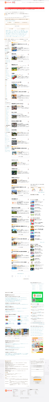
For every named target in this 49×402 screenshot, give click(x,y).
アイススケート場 (8, 34)
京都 (25, 9)
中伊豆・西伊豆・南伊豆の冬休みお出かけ (22, 299)
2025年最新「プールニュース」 (8, 149)
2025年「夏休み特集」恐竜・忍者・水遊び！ (7, 147)
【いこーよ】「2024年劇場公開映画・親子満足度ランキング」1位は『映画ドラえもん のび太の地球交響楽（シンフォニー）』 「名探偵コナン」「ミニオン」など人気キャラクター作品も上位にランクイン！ (19, 384)
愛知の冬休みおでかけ (25, 304)
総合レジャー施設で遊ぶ (8, 347)
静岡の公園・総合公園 (25, 366)
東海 (17, 9)
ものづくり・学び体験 (7, 141)
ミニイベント (6, 143)
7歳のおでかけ (40, 288)
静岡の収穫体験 (19, 364)
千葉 (14, 9)
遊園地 (10, 30)
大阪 (24, 9)
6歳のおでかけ (33, 288)
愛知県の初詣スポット (19, 308)
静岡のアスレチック (21, 366)
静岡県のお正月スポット (14, 311)
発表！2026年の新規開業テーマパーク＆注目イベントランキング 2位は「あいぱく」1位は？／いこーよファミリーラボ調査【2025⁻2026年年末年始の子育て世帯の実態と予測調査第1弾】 (19, 380)
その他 (23, 36)
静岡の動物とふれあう (15, 364)
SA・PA (24, 35)
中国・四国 (29, 9)
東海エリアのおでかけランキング (9, 343)
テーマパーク (12, 30)
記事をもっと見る (17, 338)
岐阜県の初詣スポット (8, 308)
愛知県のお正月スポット (21, 311)
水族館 (23, 30)
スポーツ (6, 134)
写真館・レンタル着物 (12, 36)
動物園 (15, 30)
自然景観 (27, 353)
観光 (25, 34)
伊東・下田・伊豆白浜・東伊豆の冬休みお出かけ (20, 297)
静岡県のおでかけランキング (24, 343)
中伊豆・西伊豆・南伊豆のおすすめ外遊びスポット (37, 335)
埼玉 (15, 9)
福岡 (34, 9)
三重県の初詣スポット (25, 308)
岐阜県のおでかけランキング (17, 343)
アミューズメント (17, 35)
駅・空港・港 (7, 36)
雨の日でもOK (34, 2)
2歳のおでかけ (33, 285)
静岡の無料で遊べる (12, 366)
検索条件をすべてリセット (26, 16)
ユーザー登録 (6, 376)
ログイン (43, 0)
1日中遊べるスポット (42, 2)
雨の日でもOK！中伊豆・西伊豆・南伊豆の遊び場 (36, 330)
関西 (23, 9)
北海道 (8, 9)
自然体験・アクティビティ (18, 36)
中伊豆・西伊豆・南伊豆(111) (13, 24)
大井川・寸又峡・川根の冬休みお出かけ (10, 301)
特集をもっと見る (42, 242)
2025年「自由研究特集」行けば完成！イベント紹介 (8, 151)
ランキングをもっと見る (41, 324)
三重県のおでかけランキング (16, 344)
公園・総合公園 (25, 354)
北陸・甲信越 (21, 9)
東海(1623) (10, 20)
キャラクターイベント (7, 144)
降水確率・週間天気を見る (41, 192)
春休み (32, 2)
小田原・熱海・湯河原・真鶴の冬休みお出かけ (10, 299)
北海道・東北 (6, 9)
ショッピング (17, 34)
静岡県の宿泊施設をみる (20, 273)
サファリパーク (18, 30)
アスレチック (21, 354)
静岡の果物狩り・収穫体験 (8, 371)
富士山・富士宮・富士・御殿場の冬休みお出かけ (11, 298)
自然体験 (6, 133)
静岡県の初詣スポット (13, 308)
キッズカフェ (21, 35)
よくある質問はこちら (37, 382)
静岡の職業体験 (22, 364)
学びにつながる (19, 347)
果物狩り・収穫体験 (7, 354)
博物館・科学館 (12, 354)
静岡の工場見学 (6, 364)
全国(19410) (7, 20)
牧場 (21, 30)
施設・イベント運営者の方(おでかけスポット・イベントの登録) (15, 376)
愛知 (18, 9)
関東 (10, 9)
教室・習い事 (21, 34)
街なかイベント (6, 142)
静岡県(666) (13, 20)
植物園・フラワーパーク (22, 353)
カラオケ (13, 35)
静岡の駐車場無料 (16, 366)
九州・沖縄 (32, 9)
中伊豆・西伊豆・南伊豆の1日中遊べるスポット (36, 332)
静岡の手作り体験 (10, 364)
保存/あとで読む (35, 0)
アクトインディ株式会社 (35, 389)
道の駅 (24, 34)
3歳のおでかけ (40, 285)
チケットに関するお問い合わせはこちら (37, 381)
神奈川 (13, 9)
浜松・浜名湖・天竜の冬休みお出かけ (9, 297)
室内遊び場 (7, 30)
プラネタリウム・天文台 (9, 35)
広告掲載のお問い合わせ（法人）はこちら (37, 377)
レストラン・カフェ (13, 34)
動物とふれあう (38, 2)
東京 (11, 9)
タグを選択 (8, 47)
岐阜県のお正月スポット (8, 311)
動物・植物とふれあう (14, 347)
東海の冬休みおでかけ (8, 304)
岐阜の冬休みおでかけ (13, 304)
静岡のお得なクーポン (7, 366)
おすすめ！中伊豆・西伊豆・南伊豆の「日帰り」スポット (37, 327)
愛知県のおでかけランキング (8, 344)
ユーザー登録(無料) (40, 0)
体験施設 (18, 354)
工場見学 (16, 354)
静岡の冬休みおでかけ (19, 304)
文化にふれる (23, 347)
